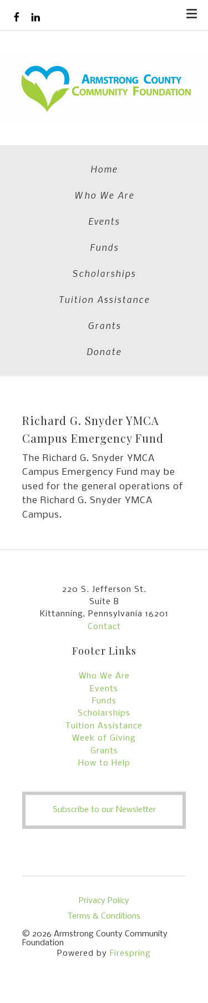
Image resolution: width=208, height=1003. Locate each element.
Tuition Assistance (104, 299)
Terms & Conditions (104, 916)
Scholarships (104, 273)
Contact (104, 626)
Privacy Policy (104, 900)
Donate (104, 351)
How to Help (104, 763)
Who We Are (104, 195)
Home (104, 169)
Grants (104, 325)
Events (104, 221)
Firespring (130, 953)
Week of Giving (104, 738)
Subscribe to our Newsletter (104, 810)
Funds (104, 247)
